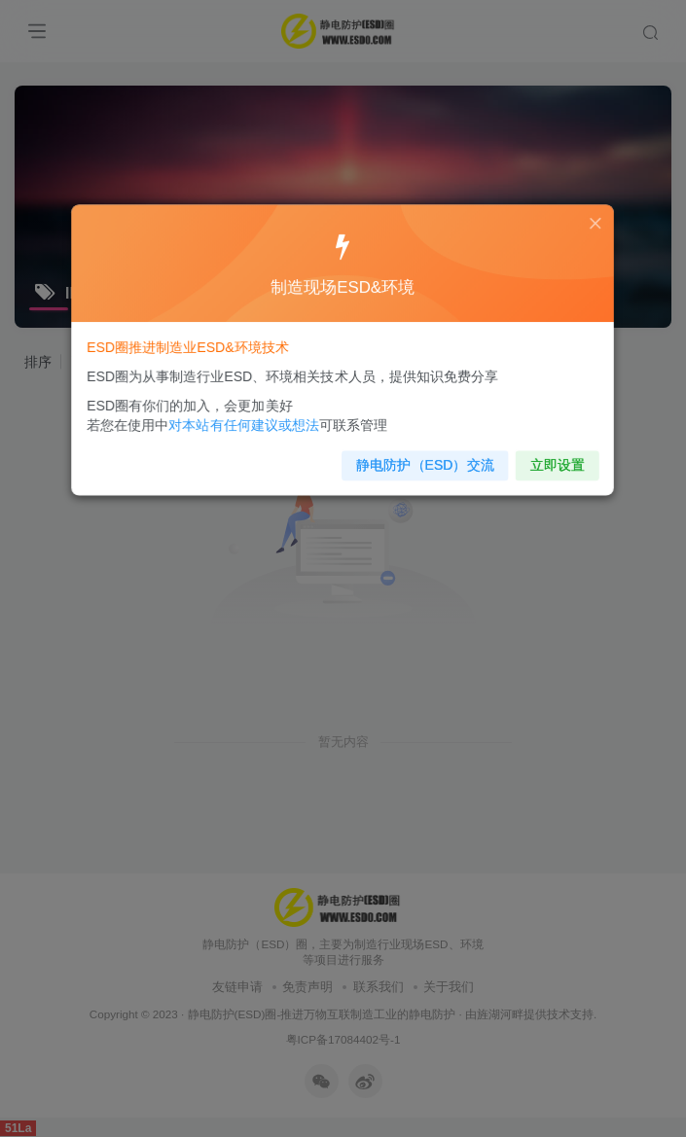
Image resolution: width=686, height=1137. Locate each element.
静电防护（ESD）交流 (395, 459)
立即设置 (520, 459)
